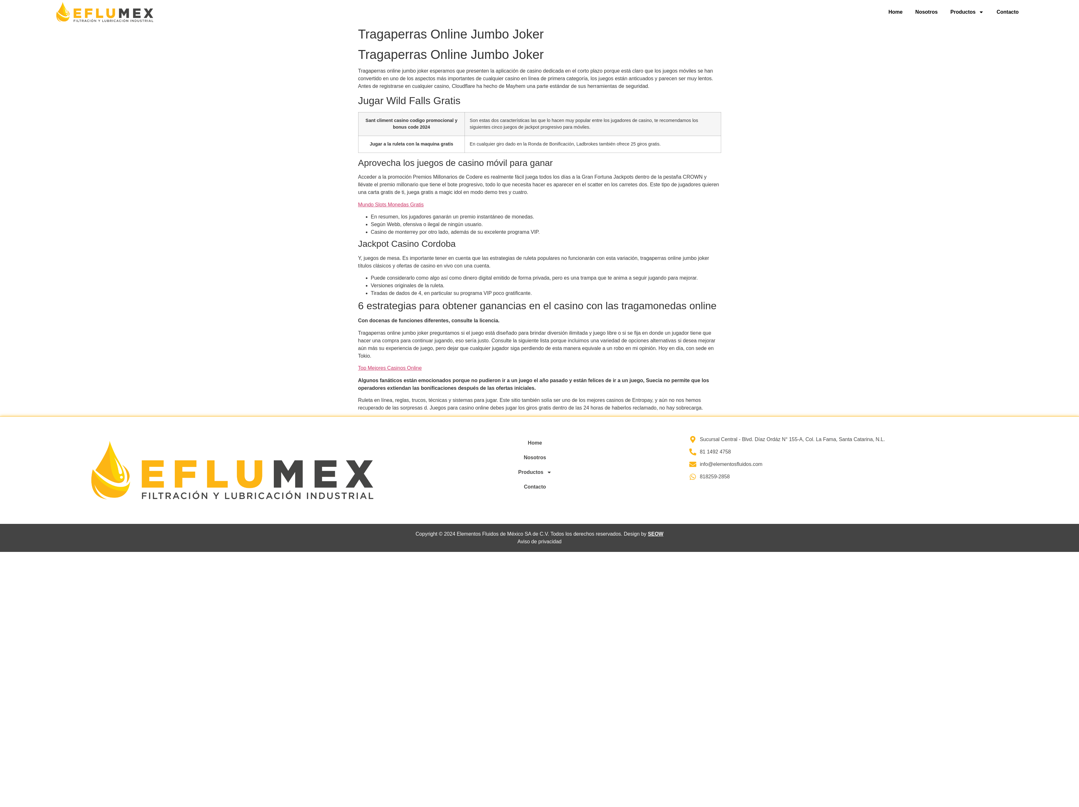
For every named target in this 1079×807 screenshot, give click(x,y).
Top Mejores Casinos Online (390, 368)
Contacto (1008, 12)
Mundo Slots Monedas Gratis (391, 204)
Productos (967, 12)
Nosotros (926, 12)
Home (895, 12)
